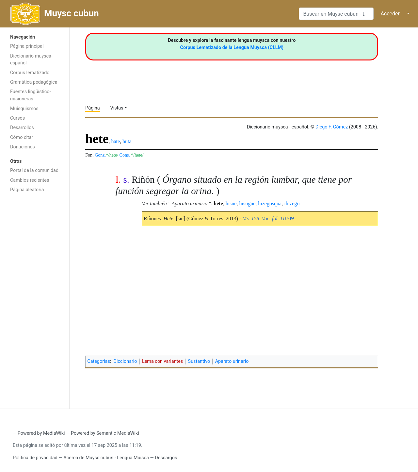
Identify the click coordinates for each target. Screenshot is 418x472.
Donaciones (22, 147)
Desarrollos (22, 127)
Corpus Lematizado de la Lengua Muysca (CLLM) (232, 47)
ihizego (291, 203)
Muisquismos (24, 108)
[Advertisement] (34, 300)
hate (115, 141)
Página (92, 108)
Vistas (116, 108)
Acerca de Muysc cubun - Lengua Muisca (106, 458)
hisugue (247, 203)
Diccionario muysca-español (31, 59)
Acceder (390, 13)
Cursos (17, 118)
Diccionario (125, 361)
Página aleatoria (27, 190)
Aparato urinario (232, 361)
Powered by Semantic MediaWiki (105, 433)
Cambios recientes (29, 180)
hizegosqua (269, 203)
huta (127, 141)
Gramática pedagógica (33, 82)
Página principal (27, 46)
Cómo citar (21, 137)
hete (218, 203)
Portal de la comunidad (34, 170)
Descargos (166, 458)
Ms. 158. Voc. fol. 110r (266, 218)
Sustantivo (199, 361)
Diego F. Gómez (331, 127)
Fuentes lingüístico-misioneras (30, 95)
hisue (231, 203)
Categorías (98, 361)
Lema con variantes (162, 361)
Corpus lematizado (30, 73)
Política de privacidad (35, 458)
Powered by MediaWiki (41, 433)
